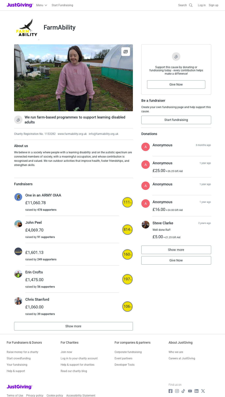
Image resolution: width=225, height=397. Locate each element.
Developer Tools (124, 364)
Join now (66, 352)
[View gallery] (125, 51)
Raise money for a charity (22, 352)
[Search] (185, 5)
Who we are (176, 352)
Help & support (16, 371)
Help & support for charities (77, 364)
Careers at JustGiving (182, 358)
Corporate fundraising (128, 352)
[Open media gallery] (73, 77)
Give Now (176, 84)
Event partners (123, 358)
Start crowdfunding (19, 358)
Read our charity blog (74, 371)
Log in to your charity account (79, 358)
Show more (77, 327)
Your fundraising (17, 364)
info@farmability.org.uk (103, 134)
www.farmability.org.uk (72, 134)
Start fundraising (176, 120)
